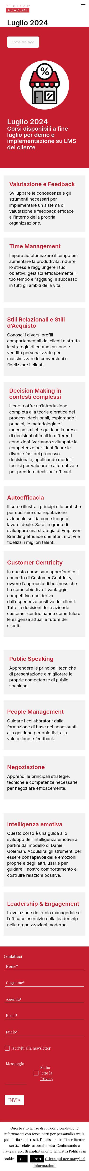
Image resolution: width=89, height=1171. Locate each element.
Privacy (46, 1078)
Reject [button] (37, 1159)
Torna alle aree (23, 42)
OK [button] (22, 1159)
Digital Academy (18, 10)
